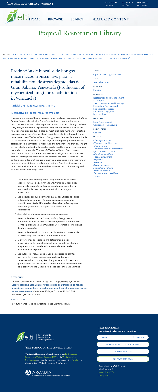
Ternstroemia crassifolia (105, 173)
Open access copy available (107, 74)
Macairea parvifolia (103, 154)
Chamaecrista (100, 146)
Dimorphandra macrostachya (108, 148)
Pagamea (98, 159)
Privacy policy (103, 375)
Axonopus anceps (102, 165)
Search (78, 19)
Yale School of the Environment (15, 3)
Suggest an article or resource (123, 344)
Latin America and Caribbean (102, 123)
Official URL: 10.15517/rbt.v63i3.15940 (33, 105)
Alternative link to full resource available (35, 112)
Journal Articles (101, 82)
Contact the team (123, 359)
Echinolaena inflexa (103, 168)
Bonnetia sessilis (101, 170)
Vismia (96, 176)
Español (97, 90)
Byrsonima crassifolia (104, 151)
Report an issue (123, 351)
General (97, 132)
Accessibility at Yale (106, 372)
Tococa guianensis (102, 157)
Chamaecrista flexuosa (105, 143)
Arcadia (75, 360)
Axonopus (98, 162)
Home (34, 19)
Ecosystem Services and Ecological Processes (105, 107)
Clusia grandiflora (102, 140)
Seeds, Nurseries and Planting (108, 103)
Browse (55, 19)
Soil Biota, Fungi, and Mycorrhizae (103, 113)
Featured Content (110, 19)
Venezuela (112, 125)
